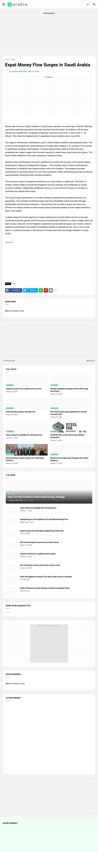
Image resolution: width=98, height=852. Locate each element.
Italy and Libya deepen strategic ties (20, 412)
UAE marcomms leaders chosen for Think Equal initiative (25, 459)
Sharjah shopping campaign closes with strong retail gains (69, 390)
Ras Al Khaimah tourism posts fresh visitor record (40, 565)
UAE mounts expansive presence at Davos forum (39, 542)
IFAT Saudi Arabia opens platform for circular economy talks (68, 413)
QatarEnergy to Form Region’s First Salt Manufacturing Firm (44, 519)
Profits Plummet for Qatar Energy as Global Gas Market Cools (45, 588)
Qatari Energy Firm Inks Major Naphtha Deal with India (42, 531)
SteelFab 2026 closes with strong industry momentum (67, 436)
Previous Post (9, 361)
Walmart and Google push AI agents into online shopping (69, 459)
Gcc (13, 59)
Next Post (90, 361)
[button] (3, 4)
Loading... (10, 612)
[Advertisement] (49, 35)
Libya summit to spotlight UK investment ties (24, 435)
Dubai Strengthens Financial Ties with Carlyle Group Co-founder (46, 577)
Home (7, 59)
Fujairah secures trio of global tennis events (23, 389)
